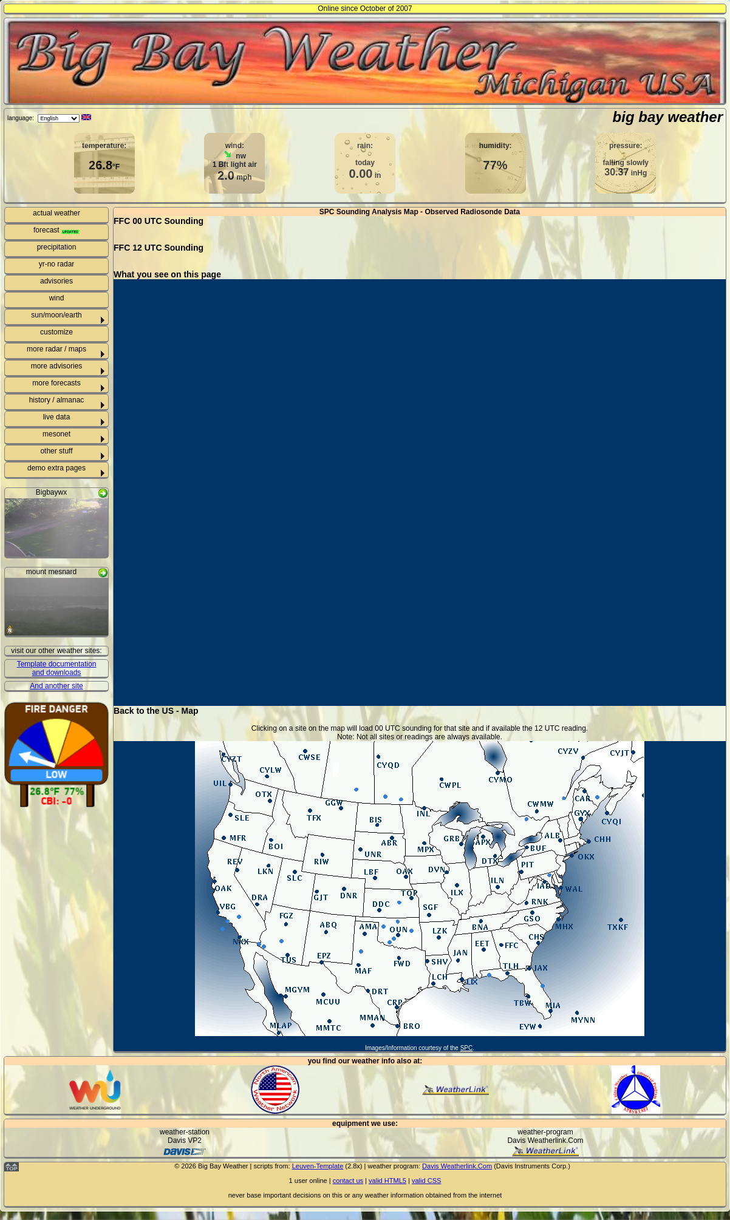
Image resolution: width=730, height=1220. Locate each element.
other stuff (56, 451)
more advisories (57, 366)
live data (56, 417)
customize (56, 332)
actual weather (56, 213)
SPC (466, 1048)
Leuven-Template (318, 1166)
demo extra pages (56, 468)
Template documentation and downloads (57, 668)
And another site (56, 686)
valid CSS (426, 1180)
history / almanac (56, 400)
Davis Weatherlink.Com (457, 1166)
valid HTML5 (387, 1180)
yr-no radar (57, 264)
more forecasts (56, 383)
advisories (56, 281)
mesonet (56, 434)
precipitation (57, 247)
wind (56, 298)
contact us (348, 1180)
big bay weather (668, 117)
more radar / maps (56, 349)
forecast (56, 230)
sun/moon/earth (56, 315)
